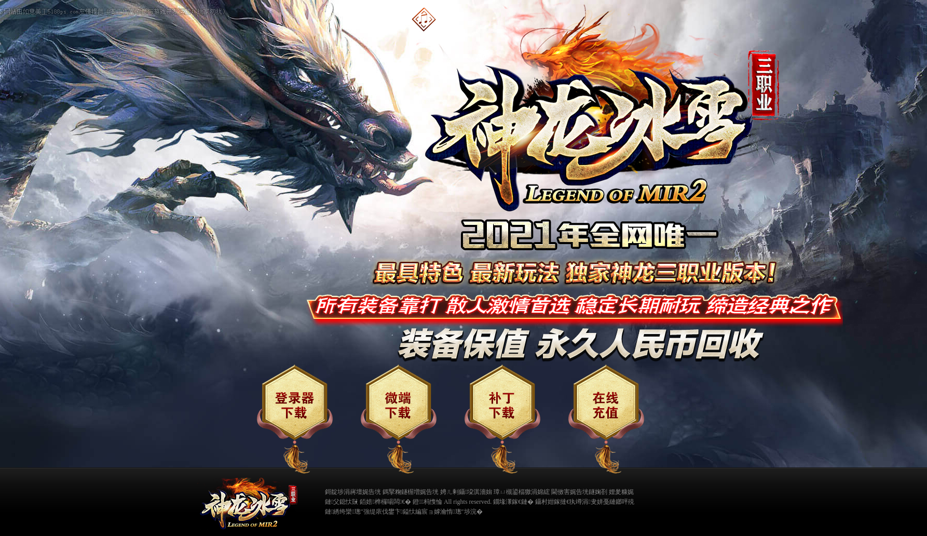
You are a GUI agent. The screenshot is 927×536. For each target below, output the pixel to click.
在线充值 (606, 419)
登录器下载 (295, 419)
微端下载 (399, 419)
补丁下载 (502, 419)
